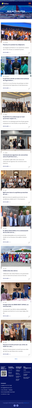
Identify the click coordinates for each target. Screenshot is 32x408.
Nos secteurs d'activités (26, 378)
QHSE (24, 370)
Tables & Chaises (18, 371)
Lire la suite (6, 52)
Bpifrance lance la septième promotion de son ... (15, 193)
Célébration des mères (10, 271)
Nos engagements (27, 367)
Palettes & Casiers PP (10, 376)
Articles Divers (17, 380)
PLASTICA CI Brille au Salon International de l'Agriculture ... (16, 79)
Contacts (3, 383)
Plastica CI (26, 403)
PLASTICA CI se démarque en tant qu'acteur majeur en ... (14, 117)
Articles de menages (19, 367)
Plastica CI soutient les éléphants (14, 45)
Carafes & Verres (18, 377)
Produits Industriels (11, 367)
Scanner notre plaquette (3, 367)
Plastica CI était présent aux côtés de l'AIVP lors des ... (15, 345)
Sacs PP (10, 370)
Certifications (26, 372)
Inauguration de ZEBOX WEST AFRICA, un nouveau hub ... (15, 305)
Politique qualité (25, 375)
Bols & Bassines (18, 374)
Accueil (12, 14)
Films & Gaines (10, 373)
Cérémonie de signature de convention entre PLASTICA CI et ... (15, 155)
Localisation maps (5, 394)
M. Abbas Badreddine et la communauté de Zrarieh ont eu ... (15, 231)
